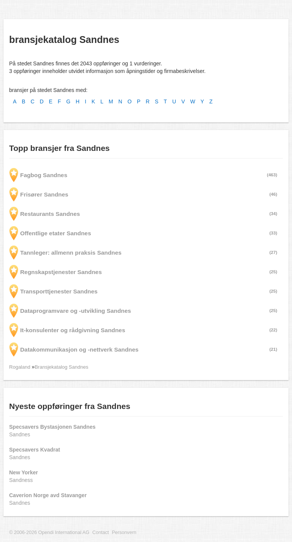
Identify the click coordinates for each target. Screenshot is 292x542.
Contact (100, 532)
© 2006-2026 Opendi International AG (49, 532)
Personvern (124, 532)
